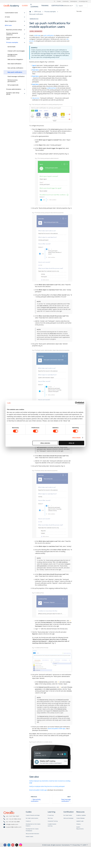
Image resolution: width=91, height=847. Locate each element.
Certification (57, 5)
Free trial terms (66, 845)
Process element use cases (13, 38)
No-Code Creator (67, 815)
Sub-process (35, 98)
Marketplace (73, 1)
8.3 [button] (71, 5)
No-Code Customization (32, 818)
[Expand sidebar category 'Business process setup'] (24, 29)
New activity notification (15, 68)
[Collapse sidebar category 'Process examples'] (24, 42)
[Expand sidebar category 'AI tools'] (24, 17)
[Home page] (30, 11)
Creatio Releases (80, 818)
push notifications (49, 35)
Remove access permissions (13, 80)
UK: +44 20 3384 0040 (13, 819)
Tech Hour (50, 818)
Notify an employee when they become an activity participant (47, 786)
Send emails (11, 46)
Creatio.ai (28, 821)
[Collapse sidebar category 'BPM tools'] (24, 25)
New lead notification (14, 63)
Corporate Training (53, 821)
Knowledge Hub (83, 1)
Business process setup (14, 29)
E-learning (34, 6)
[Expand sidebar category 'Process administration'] (24, 89)
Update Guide (79, 821)
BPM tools (8, 25)
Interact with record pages (16, 51)
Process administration (13, 89)
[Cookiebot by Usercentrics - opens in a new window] (76, 403)
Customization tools (11, 12)
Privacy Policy (76, 845)
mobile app (37, 35)
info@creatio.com (12, 824)
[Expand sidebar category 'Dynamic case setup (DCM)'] (24, 93)
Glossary (78, 824)
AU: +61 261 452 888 (13, 821)
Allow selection (45, 443)
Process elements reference (12, 34)
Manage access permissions (12, 55)
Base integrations (10, 21)
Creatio (59, 1)
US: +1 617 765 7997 (12, 816)
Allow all (71, 443)
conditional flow (51, 88)
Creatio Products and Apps (33, 815)
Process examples (12, 42)
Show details (76, 437)
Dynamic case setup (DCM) (12, 93)
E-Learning (50, 815)
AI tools (7, 17)
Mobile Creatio (29, 836)
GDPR (84, 845)
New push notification (15, 72)
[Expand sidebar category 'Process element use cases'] (24, 38)
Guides (25, 5)
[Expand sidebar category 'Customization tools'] (24, 12)
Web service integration (15, 59)
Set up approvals (13, 85)
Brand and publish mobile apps (56, 728)
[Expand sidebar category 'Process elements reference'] (24, 34)
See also (79, 11)
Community (66, 1)
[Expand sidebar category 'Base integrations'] (24, 21)
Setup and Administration (32, 833)
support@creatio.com (13, 827)
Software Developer (68, 818)
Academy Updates (81, 815)
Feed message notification (16, 76)
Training (45, 5)
